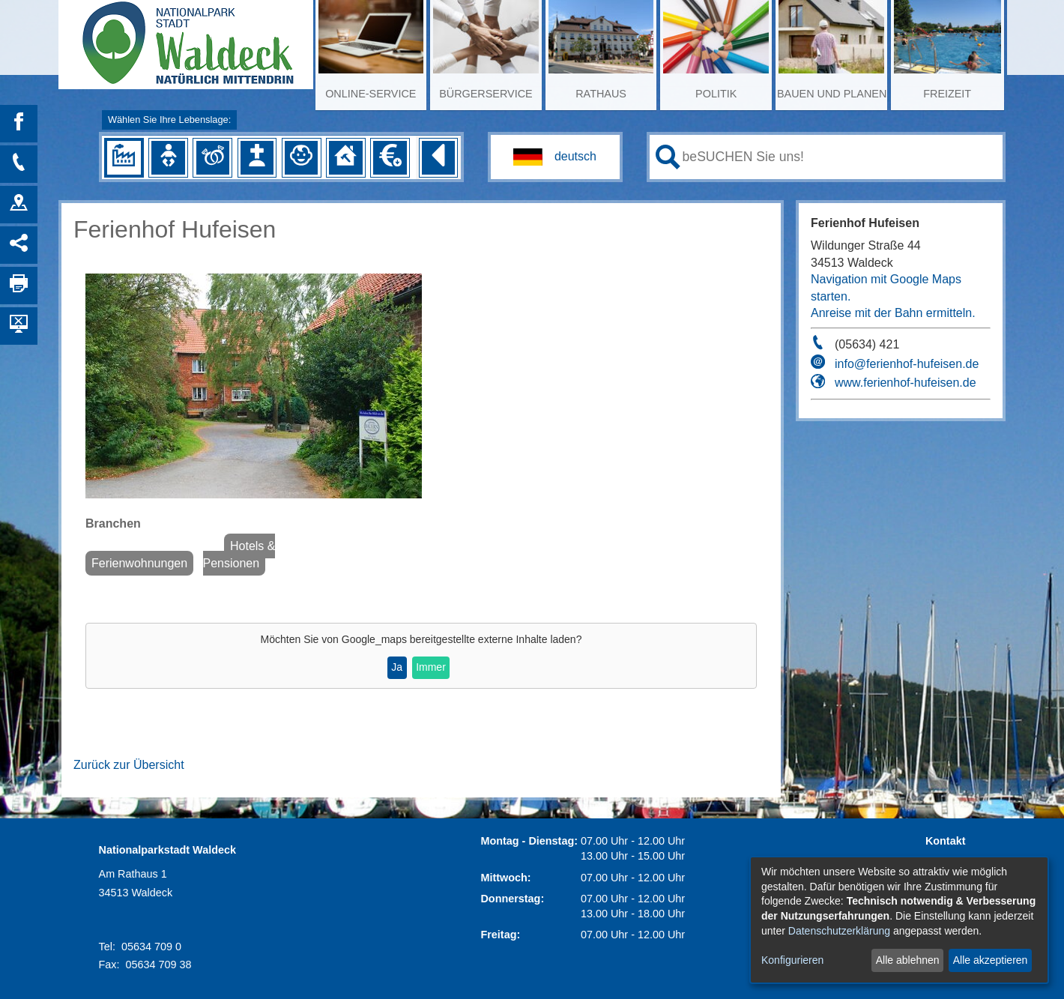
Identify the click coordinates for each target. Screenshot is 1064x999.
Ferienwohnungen (139, 563)
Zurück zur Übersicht (128, 764)
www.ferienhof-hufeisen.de (905, 382)
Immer (431, 667)
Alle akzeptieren (990, 960)
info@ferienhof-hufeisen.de (907, 363)
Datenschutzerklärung (839, 931)
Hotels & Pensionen (239, 554)
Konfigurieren (792, 960)
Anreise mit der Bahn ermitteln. (893, 313)
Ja (396, 667)
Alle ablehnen (908, 960)
